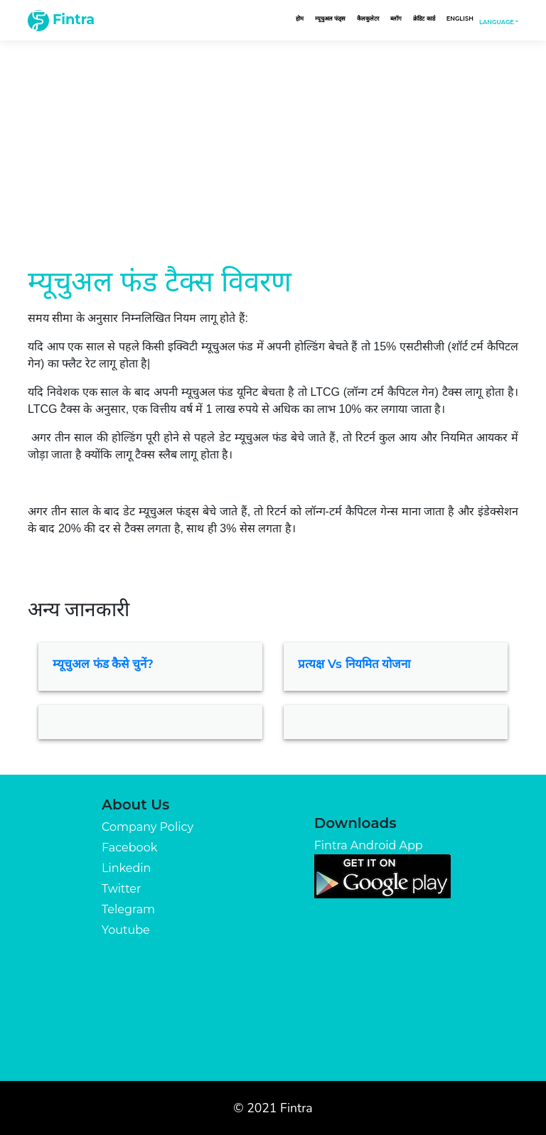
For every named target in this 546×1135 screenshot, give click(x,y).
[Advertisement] (273, 139)
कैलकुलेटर (368, 18)
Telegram (128, 909)
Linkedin (126, 868)
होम (300, 18)
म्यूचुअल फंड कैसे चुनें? (103, 664)
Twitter (121, 888)
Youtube (126, 930)
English (459, 18)
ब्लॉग (396, 18)
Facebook (129, 847)
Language (496, 22)
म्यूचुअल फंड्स (330, 18)
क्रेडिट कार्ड (423, 18)
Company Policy (147, 827)
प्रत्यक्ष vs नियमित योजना (354, 664)
